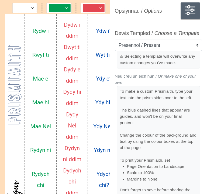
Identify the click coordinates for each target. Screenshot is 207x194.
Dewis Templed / (157, 33)
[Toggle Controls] (25, 8)
